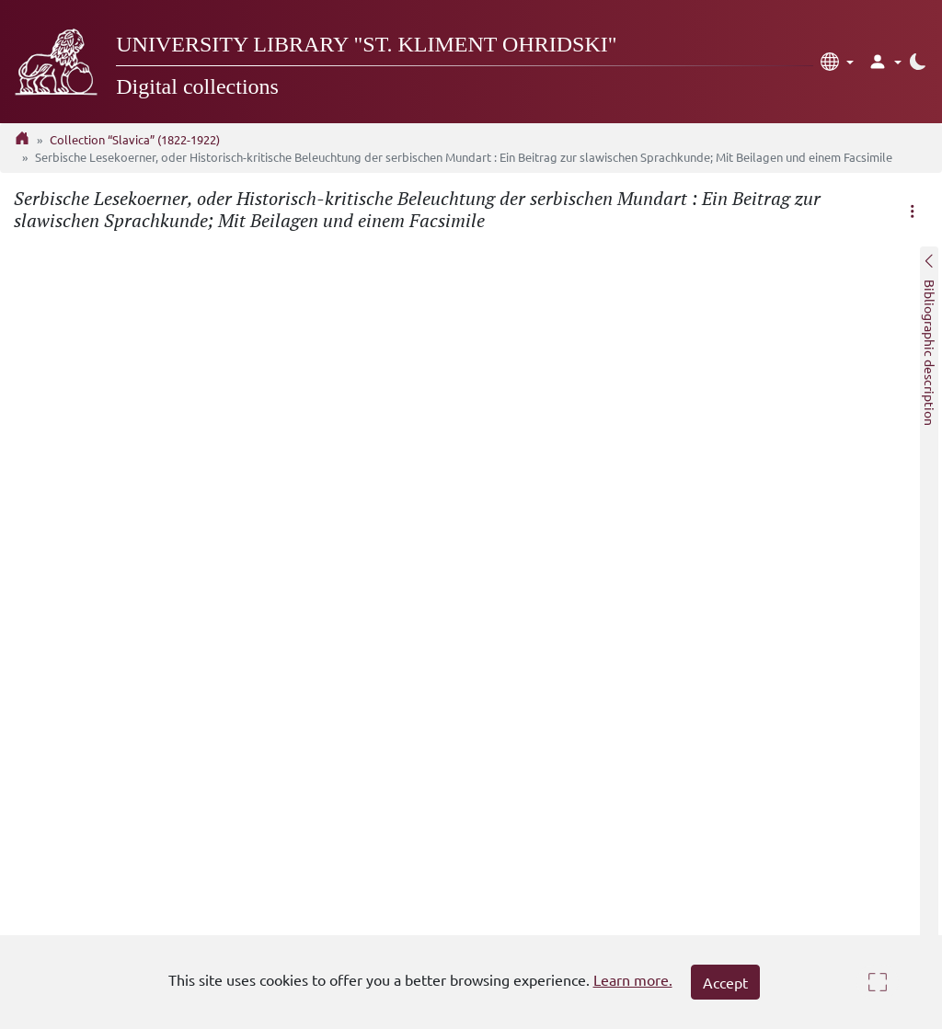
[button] (837, 61)
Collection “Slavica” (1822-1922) (135, 139)
